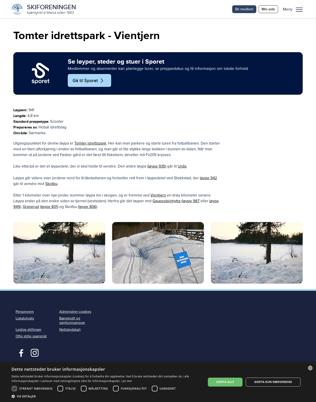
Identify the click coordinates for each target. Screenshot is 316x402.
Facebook (20, 352)
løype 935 (156, 166)
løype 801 (49, 206)
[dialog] (158, 382)
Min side (268, 9)
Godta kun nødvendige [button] (273, 382)
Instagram (34, 352)
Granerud (31, 206)
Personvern (25, 311)
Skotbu (51, 183)
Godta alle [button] (225, 382)
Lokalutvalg (25, 318)
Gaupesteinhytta (166, 201)
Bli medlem (244, 9)
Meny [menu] (299, 9)
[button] (294, 9)
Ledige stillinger (28, 329)
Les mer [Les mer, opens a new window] (126, 381)
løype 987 (191, 201)
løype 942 (208, 178)
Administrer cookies (75, 311)
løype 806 (87, 206)
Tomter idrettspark (90, 143)
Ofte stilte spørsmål (31, 336)
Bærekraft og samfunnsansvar (72, 320)
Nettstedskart (70, 329)
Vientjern (158, 195)
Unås (182, 166)
